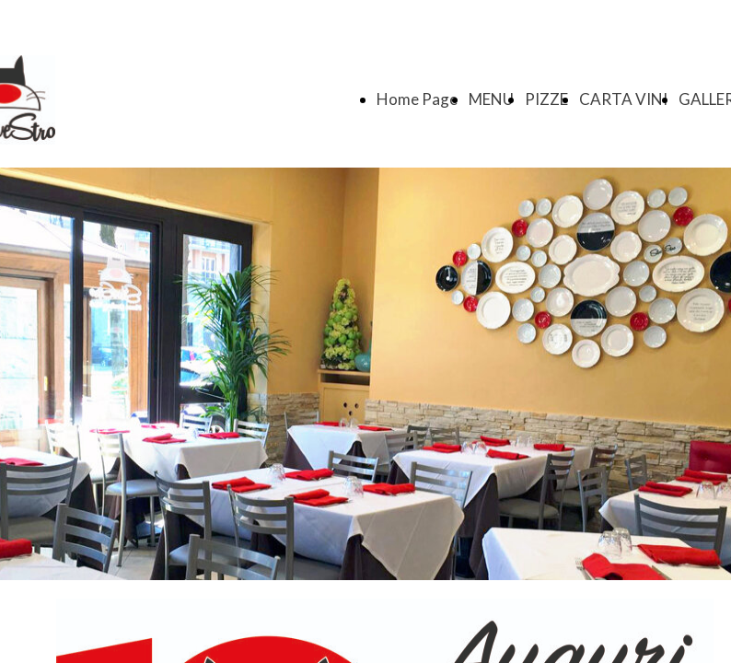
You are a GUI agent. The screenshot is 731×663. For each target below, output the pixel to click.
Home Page (417, 99)
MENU (491, 99)
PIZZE (546, 99)
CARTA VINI (623, 99)
